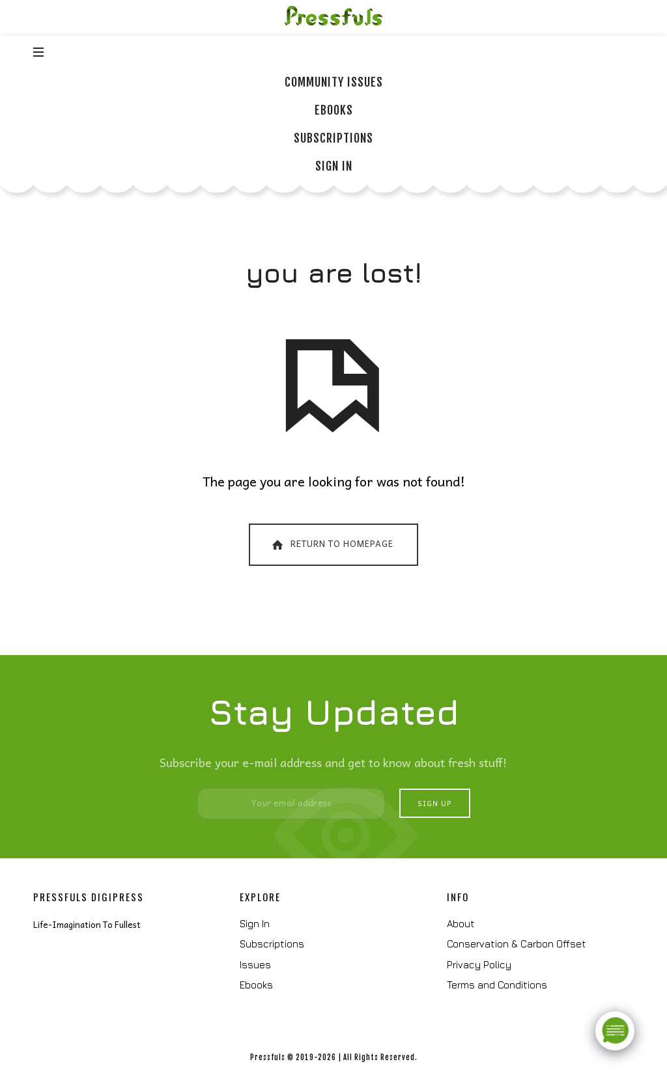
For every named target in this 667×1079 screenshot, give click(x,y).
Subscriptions (272, 943)
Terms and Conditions (497, 984)
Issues (255, 964)
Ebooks (256, 984)
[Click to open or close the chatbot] (614, 1028)
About (461, 923)
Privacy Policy (479, 964)
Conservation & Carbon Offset (516, 943)
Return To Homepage (331, 544)
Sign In (255, 923)
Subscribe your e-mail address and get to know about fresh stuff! (333, 762)
